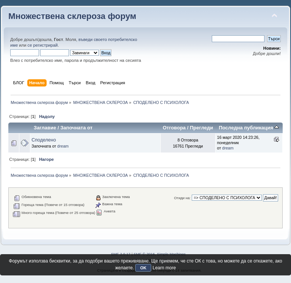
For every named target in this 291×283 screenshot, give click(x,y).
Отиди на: (182, 198)
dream (63, 146)
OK (143, 268)
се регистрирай (43, 45)
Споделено (43, 140)
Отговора (174, 127)
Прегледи (201, 127)
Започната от (76, 127)
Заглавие (45, 127)
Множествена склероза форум (72, 16)
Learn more (164, 267)
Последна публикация (249, 127)
